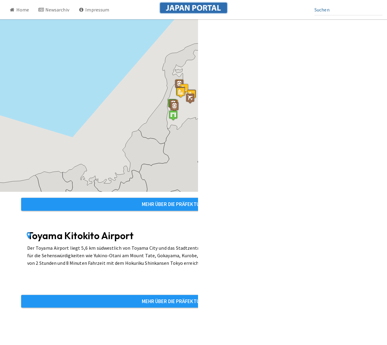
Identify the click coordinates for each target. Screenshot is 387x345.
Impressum (93, 10)
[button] (173, 115)
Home (19, 10)
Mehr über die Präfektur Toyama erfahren (194, 204)
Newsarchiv (53, 10)
